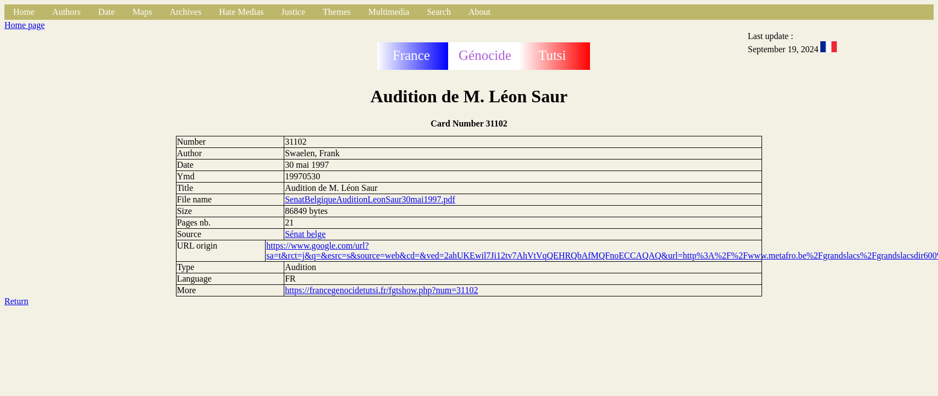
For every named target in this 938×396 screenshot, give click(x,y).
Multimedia (389, 11)
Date (106, 11)
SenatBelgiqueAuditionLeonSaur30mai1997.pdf (370, 199)
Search (439, 11)
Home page (24, 25)
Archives (185, 11)
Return (16, 301)
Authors (66, 11)
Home (24, 11)
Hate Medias (241, 11)
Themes (337, 11)
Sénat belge (305, 234)
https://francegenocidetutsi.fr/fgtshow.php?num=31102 (381, 290)
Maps (142, 11)
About (479, 11)
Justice (294, 11)
